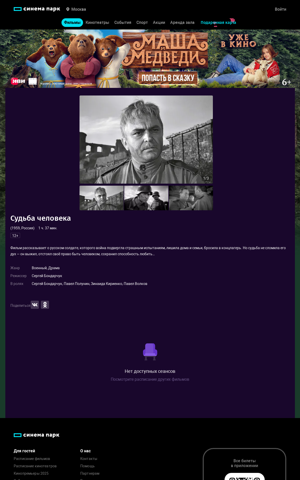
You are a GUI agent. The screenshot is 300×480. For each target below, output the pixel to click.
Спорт (142, 22)
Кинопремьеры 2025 (31, 473)
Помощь (87, 466)
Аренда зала (182, 22)
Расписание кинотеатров (35, 466)
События (122, 22)
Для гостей (24, 451)
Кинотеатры (97, 22)
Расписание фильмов (32, 459)
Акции (159, 22)
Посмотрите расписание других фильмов (150, 379)
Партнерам (89, 473)
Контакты (88, 459)
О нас (85, 451)
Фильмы (72, 22)
